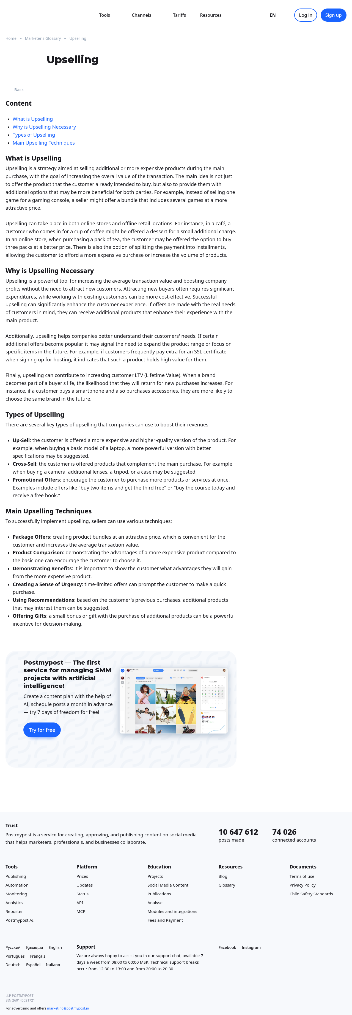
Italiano (53, 964)
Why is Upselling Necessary (44, 126)
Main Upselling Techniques (44, 142)
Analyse (154, 902)
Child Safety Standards (311, 893)
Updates (84, 885)
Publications (159, 893)
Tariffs (179, 15)
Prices (82, 876)
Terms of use (302, 876)
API (79, 902)
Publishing (16, 876)
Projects (155, 876)
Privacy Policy (303, 885)
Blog (223, 876)
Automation (17, 885)
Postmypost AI (20, 920)
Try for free (42, 730)
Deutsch (13, 964)
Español (33, 964)
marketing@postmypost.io (68, 1008)
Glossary (227, 885)
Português (15, 955)
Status (82, 893)
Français (37, 955)
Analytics (14, 902)
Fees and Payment (165, 920)
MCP (80, 911)
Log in (305, 15)
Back (15, 89)
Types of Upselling (34, 134)
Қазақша (34, 947)
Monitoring (16, 893)
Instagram (251, 947)
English (55, 947)
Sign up (333, 15)
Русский (13, 947)
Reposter (14, 911)
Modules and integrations (172, 911)
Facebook (227, 947)
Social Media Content (167, 885)
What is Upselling (33, 119)
